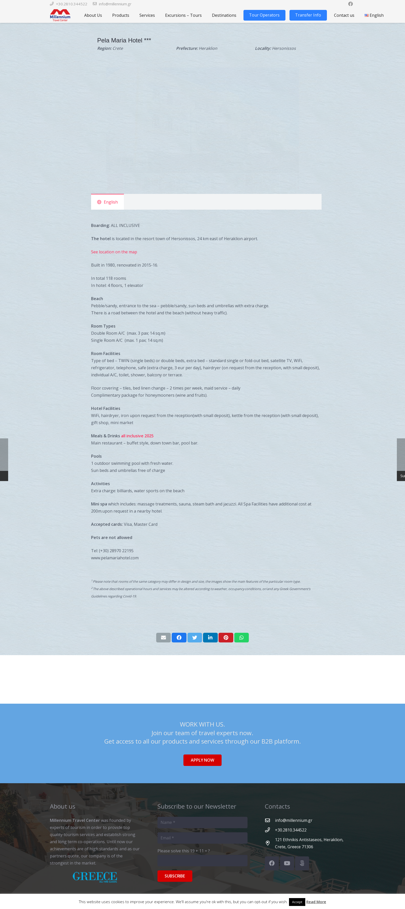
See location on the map (114, 252)
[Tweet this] (194, 637)
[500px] (302, 863)
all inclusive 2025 (137, 436)
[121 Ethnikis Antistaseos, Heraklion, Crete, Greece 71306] (270, 843)
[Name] (202, 822)
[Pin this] (226, 637)
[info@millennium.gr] (270, 820)
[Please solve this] (202, 860)
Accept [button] (297, 902)
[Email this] (163, 637)
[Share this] (179, 637)
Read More (316, 901)
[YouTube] (287, 863)
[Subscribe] (174, 876)
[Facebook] (272, 863)
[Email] (202, 838)
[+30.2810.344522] (270, 829)
